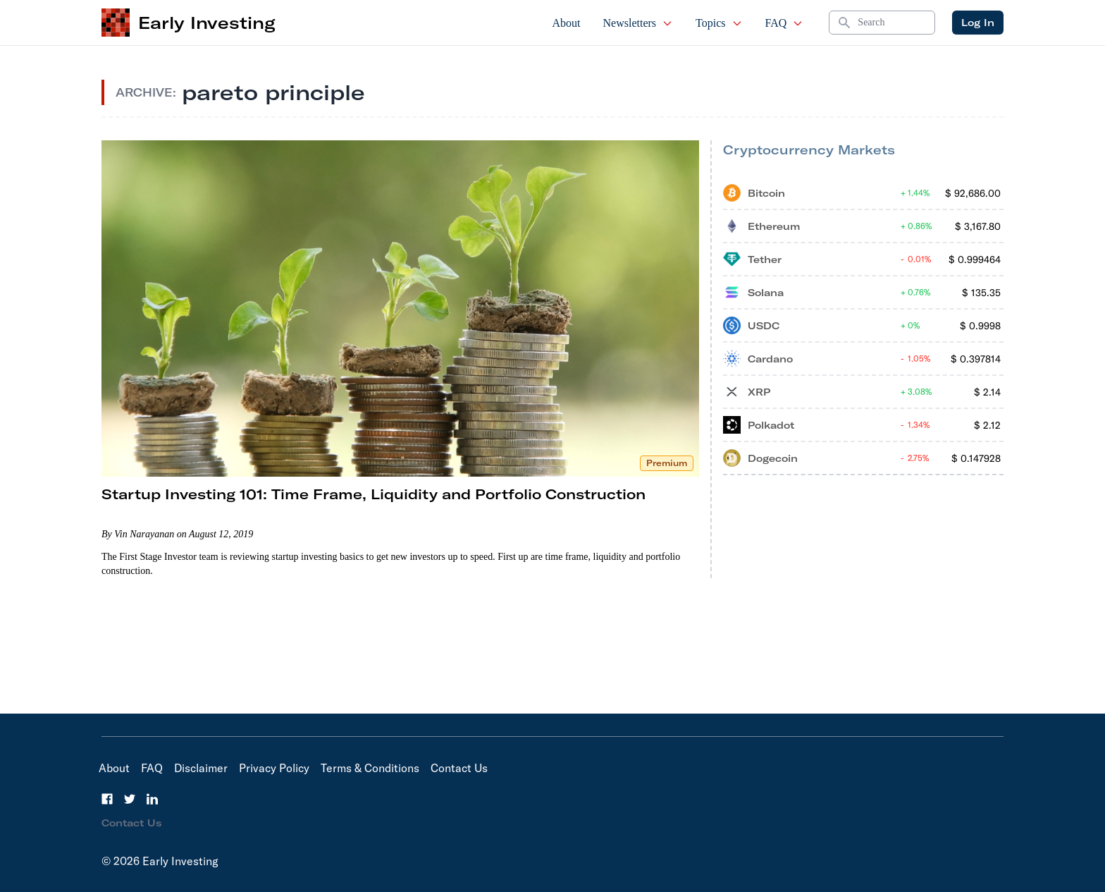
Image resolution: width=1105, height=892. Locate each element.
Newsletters (638, 23)
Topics (719, 23)
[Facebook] (107, 799)
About (566, 23)
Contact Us (459, 768)
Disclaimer (201, 768)
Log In (977, 22)
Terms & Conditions (370, 768)
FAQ (784, 23)
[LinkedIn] (152, 799)
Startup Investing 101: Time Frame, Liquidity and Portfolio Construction (373, 494)
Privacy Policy (274, 768)
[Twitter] (129, 799)
